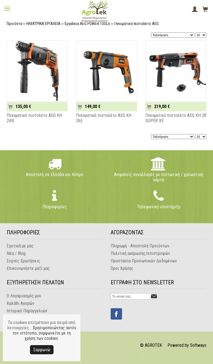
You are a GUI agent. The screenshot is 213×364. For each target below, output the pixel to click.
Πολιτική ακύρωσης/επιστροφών (140, 253)
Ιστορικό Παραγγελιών (27, 310)
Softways (198, 345)
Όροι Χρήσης (122, 268)
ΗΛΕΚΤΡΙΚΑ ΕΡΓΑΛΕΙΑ (43, 23)
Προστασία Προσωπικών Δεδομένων (144, 260)
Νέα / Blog (16, 253)
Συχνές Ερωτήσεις (23, 260)
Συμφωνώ (41, 349)
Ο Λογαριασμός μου (24, 295)
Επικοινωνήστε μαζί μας (28, 268)
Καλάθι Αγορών (20, 303)
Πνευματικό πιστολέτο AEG (136, 23)
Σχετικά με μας (20, 245)
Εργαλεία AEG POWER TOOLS (87, 23)
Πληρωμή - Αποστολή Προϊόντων (140, 245)
